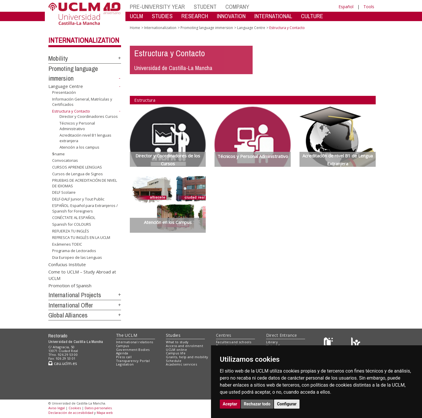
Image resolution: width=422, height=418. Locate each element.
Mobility (58, 58)
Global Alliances (68, 315)
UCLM (136, 16)
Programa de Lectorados (74, 250)
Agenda (122, 353)
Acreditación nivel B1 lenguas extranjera (85, 137)
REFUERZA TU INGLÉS (70, 230)
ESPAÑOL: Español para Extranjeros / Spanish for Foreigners (85, 208)
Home (135, 27)
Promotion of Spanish (69, 285)
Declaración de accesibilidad (70, 412)
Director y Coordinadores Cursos (88, 116)
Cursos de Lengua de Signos (77, 173)
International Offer (70, 305)
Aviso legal (56, 408)
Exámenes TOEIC (67, 244)
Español (345, 6)
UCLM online (176, 349)
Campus (122, 346)
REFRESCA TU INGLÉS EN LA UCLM (81, 237)
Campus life (176, 353)
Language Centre (65, 86)
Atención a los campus (79, 147)
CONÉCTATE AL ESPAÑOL (73, 217)
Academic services (181, 364)
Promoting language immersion (207, 27)
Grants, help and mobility (187, 357)
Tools (368, 6)
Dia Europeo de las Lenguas (77, 257)
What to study (177, 342)
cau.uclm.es (62, 363)
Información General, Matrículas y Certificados (82, 101)
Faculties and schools (233, 342)
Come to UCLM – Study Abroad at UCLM (82, 275)
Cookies (75, 408)
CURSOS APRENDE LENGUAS (77, 167)
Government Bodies (133, 349)
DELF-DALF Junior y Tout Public (78, 199)
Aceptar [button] (230, 404)
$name (58, 154)
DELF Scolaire (64, 192)
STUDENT (205, 7)
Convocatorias (65, 160)
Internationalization (83, 40)
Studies (173, 335)
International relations (134, 342)
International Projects (74, 294)
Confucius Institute (67, 264)
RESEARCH (194, 16)
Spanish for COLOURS (71, 224)
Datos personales (98, 408)
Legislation (125, 364)
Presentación (64, 92)
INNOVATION (231, 16)
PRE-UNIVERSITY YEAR (157, 7)
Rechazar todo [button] (257, 404)
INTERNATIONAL (273, 16)
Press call (124, 357)
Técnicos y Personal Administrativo (77, 125)
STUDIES (162, 16)
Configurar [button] (287, 404)
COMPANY (237, 7)
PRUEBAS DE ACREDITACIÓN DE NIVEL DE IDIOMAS (84, 183)
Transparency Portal (133, 360)
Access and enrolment (184, 346)
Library (272, 342)
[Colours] (356, 343)
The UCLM (126, 335)
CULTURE (312, 16)
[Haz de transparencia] (329, 343)
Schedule (173, 360)
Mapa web (105, 412)
